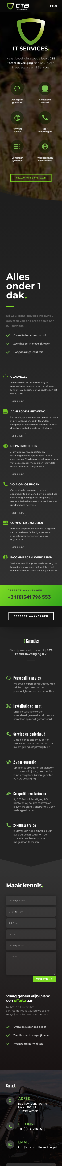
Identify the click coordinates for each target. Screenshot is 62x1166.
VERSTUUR (44, 979)
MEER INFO (18, 401)
